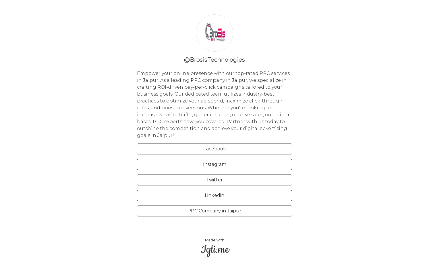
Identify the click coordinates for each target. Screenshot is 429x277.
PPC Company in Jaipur (214, 211)
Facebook (214, 149)
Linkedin (214, 195)
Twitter (214, 180)
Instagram (214, 164)
